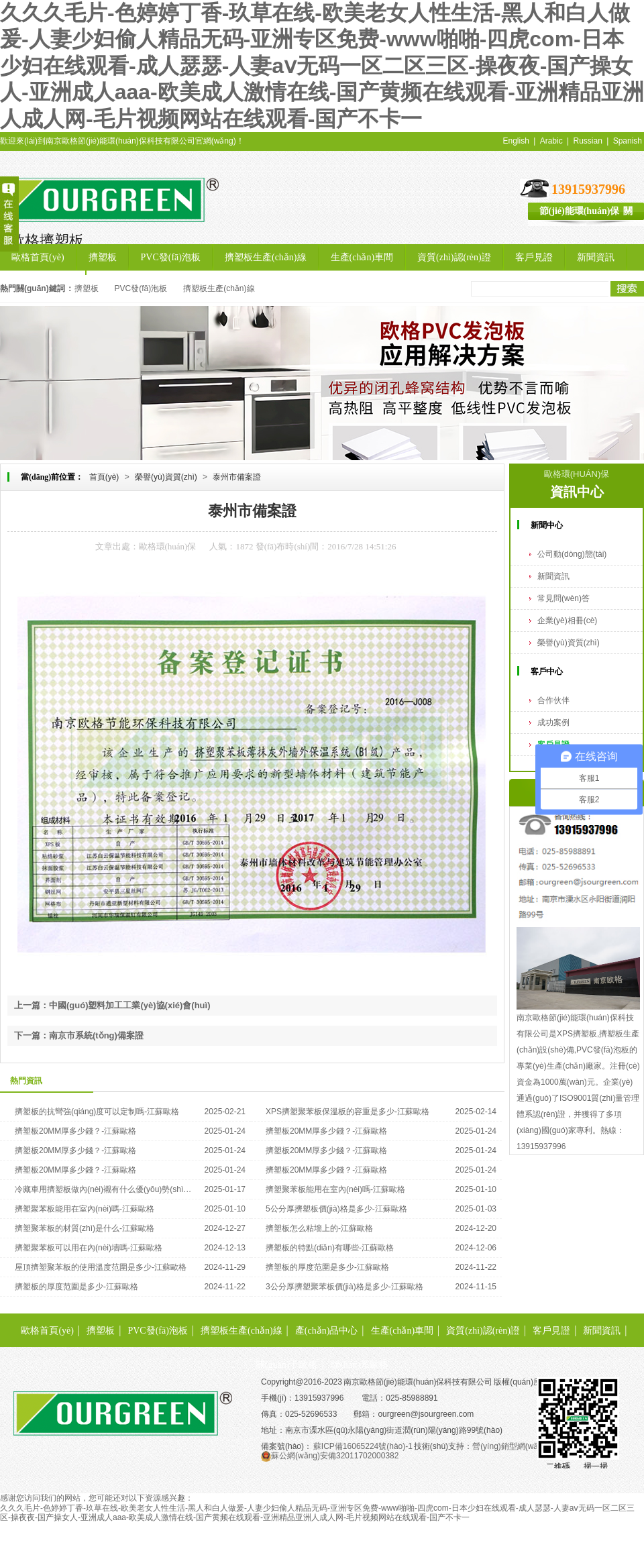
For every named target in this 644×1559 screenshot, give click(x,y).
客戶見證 (551, 1331)
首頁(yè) (104, 477)
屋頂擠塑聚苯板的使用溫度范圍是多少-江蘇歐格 (100, 1267)
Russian (587, 141)
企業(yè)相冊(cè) (567, 620)
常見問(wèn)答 (563, 598)
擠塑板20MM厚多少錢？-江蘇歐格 (75, 1131)
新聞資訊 (553, 576)
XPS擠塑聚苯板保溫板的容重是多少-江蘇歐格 (347, 1111)
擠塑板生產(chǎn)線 (218, 288)
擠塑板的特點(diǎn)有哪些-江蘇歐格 (330, 1247)
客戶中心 (547, 671)
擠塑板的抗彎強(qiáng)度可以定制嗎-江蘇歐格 (97, 1111)
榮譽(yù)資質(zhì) (166, 477)
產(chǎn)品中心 (326, 1331)
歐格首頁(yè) (47, 1331)
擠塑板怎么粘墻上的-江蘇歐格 (319, 1228)
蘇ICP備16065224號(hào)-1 (363, 1446)
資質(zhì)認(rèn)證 (483, 1331)
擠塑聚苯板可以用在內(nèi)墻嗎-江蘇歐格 (88, 1247)
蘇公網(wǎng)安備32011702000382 (329, 1455)
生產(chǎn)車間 (402, 1331)
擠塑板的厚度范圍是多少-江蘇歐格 (327, 1267)
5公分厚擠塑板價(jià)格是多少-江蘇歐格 (336, 1209)
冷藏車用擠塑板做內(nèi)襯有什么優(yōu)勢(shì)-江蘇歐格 (103, 1189)
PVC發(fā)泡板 (141, 288)
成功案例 (553, 722)
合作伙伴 (553, 700)
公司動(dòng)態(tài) (571, 554)
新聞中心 (547, 525)
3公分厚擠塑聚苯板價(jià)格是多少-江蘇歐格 (344, 1286)
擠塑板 (109, 195)
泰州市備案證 (237, 477)
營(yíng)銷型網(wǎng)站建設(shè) (532, 1446)
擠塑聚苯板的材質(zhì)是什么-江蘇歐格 (84, 1228)
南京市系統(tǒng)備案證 (96, 1035)
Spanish (627, 141)
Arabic (551, 141)
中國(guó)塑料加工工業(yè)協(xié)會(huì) (129, 1005)
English (516, 141)
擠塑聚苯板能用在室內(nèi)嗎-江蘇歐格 (335, 1189)
